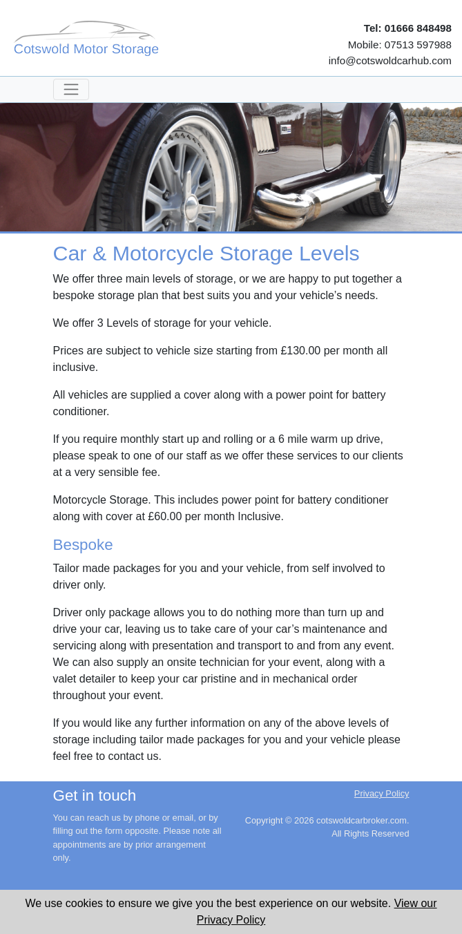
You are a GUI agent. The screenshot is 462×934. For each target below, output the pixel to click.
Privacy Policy (382, 793)
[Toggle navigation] (71, 89)
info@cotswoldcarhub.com (390, 60)
